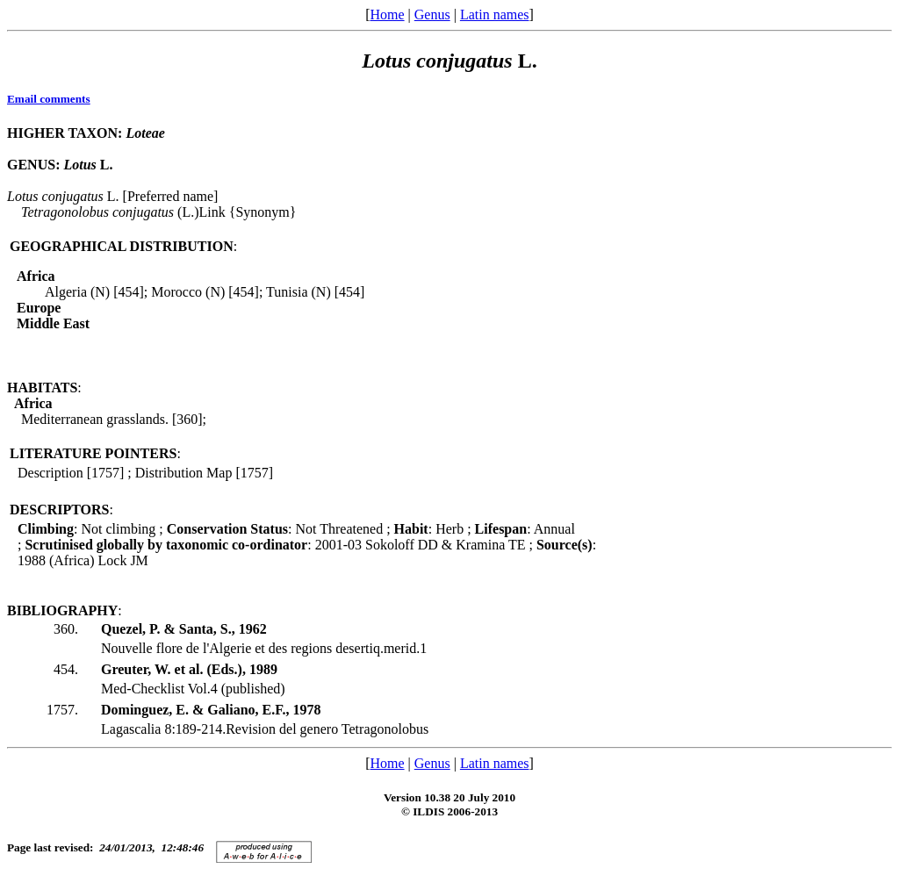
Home (387, 14)
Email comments (48, 98)
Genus (432, 14)
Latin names (494, 14)
